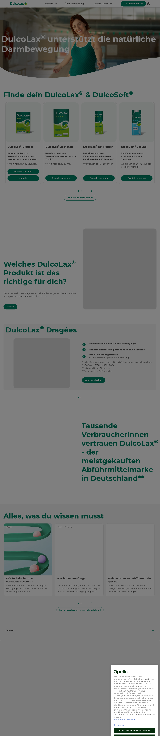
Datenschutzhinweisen (125, 735)
